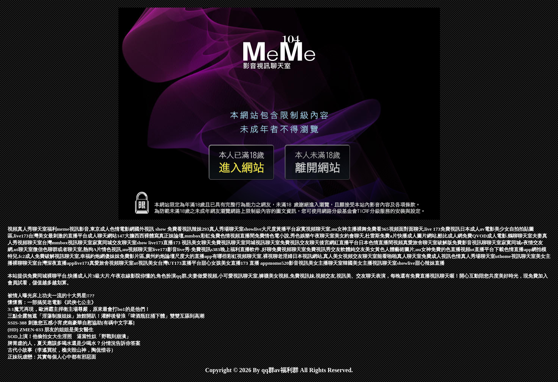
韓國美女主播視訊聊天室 (370, 263)
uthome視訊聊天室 (515, 256)
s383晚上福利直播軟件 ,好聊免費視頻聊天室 (258, 249)
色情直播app (518, 249)
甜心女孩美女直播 (221, 263)
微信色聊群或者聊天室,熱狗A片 (67, 249)
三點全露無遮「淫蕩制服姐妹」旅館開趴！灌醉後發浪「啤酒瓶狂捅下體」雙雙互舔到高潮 (106, 316)
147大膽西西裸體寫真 (140, 236)
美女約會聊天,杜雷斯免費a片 (365, 236)
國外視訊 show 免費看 (158, 229)
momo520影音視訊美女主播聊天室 (305, 263)
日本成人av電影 (477, 229)
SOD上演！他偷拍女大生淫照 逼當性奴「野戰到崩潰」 (69, 336)
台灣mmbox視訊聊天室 (67, 242)
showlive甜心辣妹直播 (421, 263)
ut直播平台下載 (487, 249)
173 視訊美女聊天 (192, 242)
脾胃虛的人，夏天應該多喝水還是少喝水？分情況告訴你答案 (74, 343)
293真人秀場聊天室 (223, 229)
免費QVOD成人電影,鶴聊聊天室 (497, 236)
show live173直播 (155, 242)
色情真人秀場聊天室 (473, 256)
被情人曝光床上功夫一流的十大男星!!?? (51, 295)
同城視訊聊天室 (263, 242)
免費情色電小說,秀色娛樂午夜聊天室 (294, 236)
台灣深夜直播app (56, 263)
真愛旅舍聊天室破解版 (427, 242)
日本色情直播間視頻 (381, 242)
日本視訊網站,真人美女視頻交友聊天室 (334, 256)
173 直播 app (254, 263)
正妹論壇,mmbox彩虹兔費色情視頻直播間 (209, 236)
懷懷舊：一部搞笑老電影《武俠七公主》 (52, 302)
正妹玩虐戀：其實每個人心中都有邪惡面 (52, 357)
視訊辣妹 (192, 229)
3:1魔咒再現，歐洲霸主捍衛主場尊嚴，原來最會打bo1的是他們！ (79, 309)
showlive (253, 229)
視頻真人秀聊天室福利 (32, 229)
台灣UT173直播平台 (180, 263)
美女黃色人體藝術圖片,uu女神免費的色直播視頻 (417, 249)
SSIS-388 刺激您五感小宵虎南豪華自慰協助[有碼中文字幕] (71, 323)
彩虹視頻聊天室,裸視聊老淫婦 (259, 256)
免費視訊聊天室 (228, 242)
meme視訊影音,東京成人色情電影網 (95, 229)
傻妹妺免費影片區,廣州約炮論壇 (140, 256)
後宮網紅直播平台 (339, 242)
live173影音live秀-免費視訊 (181, 249)
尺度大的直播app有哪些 (201, 256)
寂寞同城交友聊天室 (114, 242)
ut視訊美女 (146, 263)
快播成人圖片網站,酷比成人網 (429, 236)
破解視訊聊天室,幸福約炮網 (75, 256)
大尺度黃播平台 (278, 229)
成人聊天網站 (102, 236)
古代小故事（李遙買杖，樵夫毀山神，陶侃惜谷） (62, 350)
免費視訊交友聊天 (299, 242)
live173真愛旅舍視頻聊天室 (104, 263)
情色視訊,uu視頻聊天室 (126, 249)
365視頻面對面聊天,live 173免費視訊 (420, 229)
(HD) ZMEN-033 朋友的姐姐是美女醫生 (51, 329)
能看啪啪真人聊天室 (399, 256)
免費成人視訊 (436, 256)
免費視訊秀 (318, 249)
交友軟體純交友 (348, 249)
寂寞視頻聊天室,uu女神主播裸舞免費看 (338, 229)
